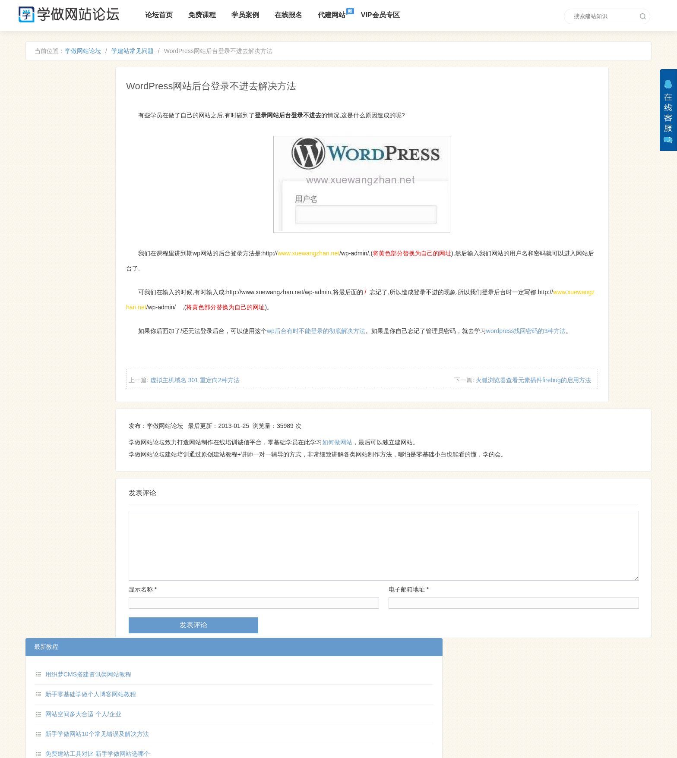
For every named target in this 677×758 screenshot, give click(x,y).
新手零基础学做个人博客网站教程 (125, 125)
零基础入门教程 (195, 707)
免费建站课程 (227, 693)
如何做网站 (424, 465)
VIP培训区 (241, 707)
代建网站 (353, 15)
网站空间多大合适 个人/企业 (118, 145)
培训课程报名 (273, 693)
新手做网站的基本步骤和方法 (119, 224)
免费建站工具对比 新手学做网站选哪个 (132, 185)
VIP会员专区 (402, 15)
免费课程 (224, 15)
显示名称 (230, 612)
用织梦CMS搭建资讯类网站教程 (123, 105)
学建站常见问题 (167, 53)
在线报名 (310, 15)
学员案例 (267, 15)
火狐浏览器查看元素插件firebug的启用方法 (535, 400)
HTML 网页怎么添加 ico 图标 (118, 284)
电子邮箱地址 (434, 612)
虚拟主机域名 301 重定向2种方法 (284, 400)
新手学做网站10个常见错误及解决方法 (131, 165)
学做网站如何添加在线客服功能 (122, 245)
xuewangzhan (385, 701)
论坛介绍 (186, 693)
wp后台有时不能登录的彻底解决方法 (406, 336)
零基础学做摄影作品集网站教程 (122, 264)
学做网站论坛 (117, 53)
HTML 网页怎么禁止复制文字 (119, 204)
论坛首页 (181, 15)
